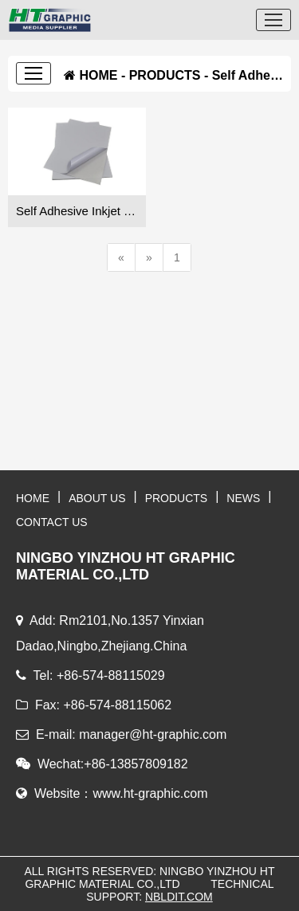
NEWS (243, 498)
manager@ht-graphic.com (152, 734)
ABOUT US (97, 498)
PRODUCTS (165, 75)
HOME (98, 75)
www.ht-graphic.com (149, 793)
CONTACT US (52, 522)
